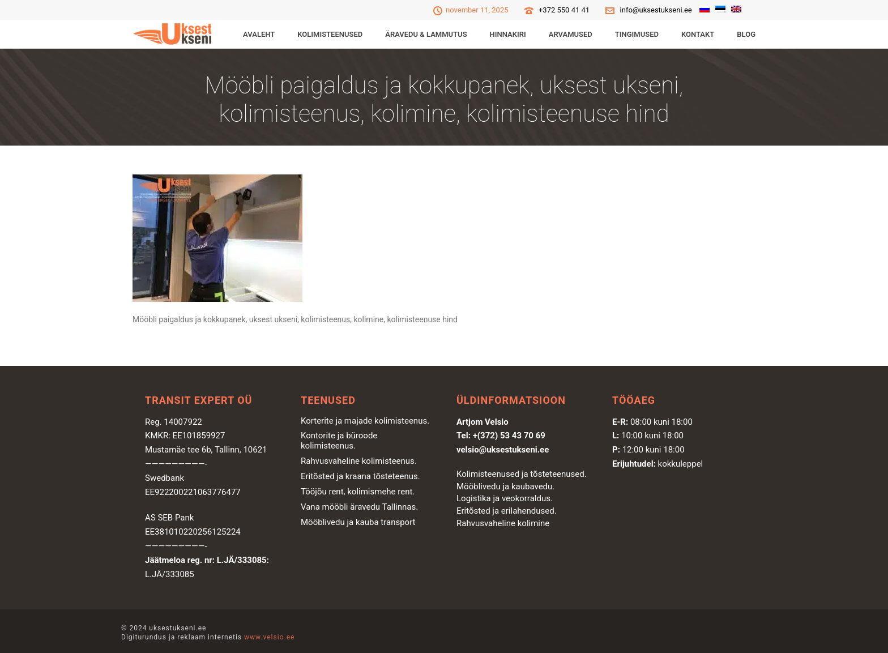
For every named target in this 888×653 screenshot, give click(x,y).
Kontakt (697, 34)
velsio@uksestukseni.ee (502, 450)
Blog (746, 34)
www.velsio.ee (269, 637)
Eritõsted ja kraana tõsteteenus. (360, 476)
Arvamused (570, 34)
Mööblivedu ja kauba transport (358, 522)
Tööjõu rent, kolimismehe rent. (358, 491)
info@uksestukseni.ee (656, 10)
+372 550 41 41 (564, 10)
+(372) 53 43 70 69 (509, 435)
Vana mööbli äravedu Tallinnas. (359, 507)
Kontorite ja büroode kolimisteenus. (339, 440)
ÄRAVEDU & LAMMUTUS (426, 34)
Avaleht (259, 34)
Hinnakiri (508, 34)
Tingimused (637, 34)
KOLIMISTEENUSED (329, 34)
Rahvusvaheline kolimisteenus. (359, 461)
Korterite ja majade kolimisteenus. (365, 421)
